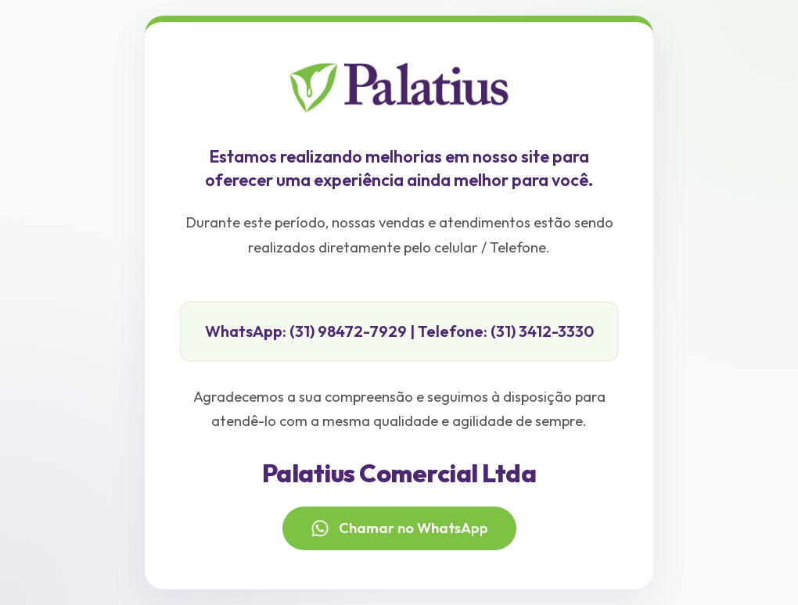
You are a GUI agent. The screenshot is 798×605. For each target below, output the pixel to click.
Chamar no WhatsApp (399, 528)
